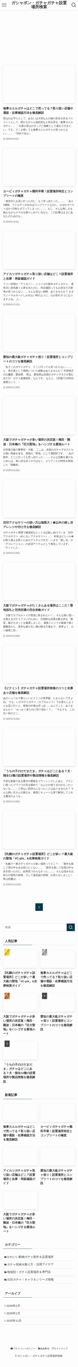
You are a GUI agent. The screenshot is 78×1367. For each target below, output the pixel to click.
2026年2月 (14, 1309)
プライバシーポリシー (23, 1355)
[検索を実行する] (71, 927)
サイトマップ (60, 1355)
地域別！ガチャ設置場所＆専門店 (30, 1274)
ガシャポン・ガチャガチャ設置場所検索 (39, 5)
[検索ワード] (39, 927)
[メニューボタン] (4, 5)
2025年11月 (14, 1326)
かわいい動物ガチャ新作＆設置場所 (31, 1257)
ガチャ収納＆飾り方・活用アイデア (31, 1265)
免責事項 (43, 1355)
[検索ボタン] (74, 5)
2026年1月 (14, 1318)
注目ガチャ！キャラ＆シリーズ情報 (31, 1282)
